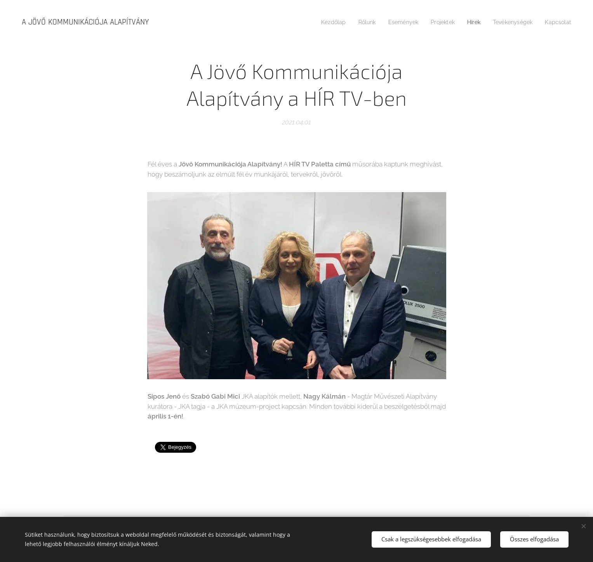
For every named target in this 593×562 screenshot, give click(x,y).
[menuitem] (321, 22)
